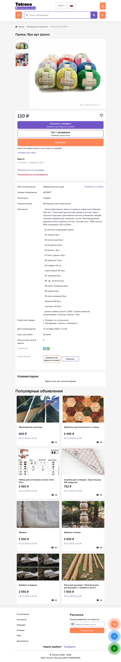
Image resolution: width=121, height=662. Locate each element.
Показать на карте (94, 186)
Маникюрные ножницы (30, 427)
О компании (23, 614)
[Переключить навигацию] (103, 6)
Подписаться (87, 630)
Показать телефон (60, 125)
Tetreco (23, 4)
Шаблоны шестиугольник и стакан (81, 427)
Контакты (22, 619)
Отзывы (21, 630)
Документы (22, 641)
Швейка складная (28, 585)
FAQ (19, 635)
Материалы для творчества (37, 27)
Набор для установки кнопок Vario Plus (36, 480)
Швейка (23, 532)
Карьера (21, 625)
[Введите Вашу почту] (89, 624)
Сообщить (70, 646)
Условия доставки (26, 152)
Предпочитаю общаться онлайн (52, 358)
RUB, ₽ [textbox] (61, 5)
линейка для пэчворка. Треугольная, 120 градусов (82, 480)
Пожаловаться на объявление (32, 174)
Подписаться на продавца (30, 170)
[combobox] (61, 6)
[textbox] (72, 6)
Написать (70, 359)
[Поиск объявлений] (59, 15)
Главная (19, 27)
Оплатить (60, 142)
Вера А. (21, 159)
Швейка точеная (72, 532)
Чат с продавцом (60, 133)
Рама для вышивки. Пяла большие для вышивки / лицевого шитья (81, 586)
